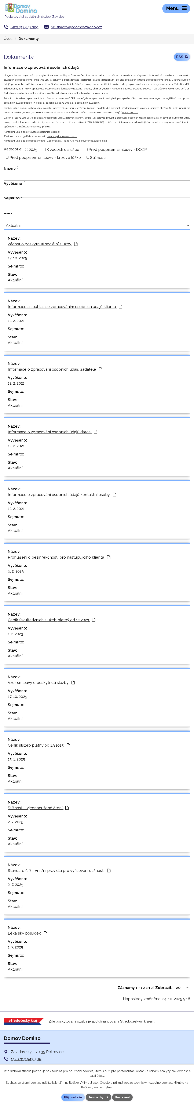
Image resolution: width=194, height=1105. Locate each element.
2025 (33, 149)
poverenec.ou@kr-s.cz (94, 140)
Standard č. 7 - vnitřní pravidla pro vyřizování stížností (59, 870)
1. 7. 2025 (15, 947)
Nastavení (123, 1097)
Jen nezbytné (98, 1097)
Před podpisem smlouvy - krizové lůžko (45, 157)
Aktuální (15, 280)
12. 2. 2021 (16, 320)
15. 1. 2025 (16, 759)
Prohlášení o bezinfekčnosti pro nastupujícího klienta (59, 557)
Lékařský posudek (27, 933)
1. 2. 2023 (15, 634)
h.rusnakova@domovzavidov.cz (76, 27)
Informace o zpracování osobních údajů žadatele (55, 369)
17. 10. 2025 (17, 258)
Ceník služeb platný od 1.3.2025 (39, 745)
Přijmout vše (72, 1097)
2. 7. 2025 (15, 822)
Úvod (8, 39)
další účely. (97, 1075)
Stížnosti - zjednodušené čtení (38, 808)
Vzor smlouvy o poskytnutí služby (41, 682)
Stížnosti (98, 157)
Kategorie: (13, 149)
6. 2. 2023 (16, 571)
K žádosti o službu (63, 149)
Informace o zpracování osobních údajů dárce (52, 432)
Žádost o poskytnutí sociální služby (42, 244)
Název (10, 168)
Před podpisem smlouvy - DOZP (118, 149)
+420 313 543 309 (24, 27)
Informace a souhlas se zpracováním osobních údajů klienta (65, 306)
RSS (182, 57)
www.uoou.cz (130, 112)
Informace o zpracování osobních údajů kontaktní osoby (62, 494)
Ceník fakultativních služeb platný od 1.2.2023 (51, 620)
